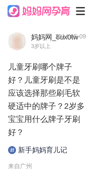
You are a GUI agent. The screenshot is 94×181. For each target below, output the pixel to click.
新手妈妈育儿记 (37, 150)
